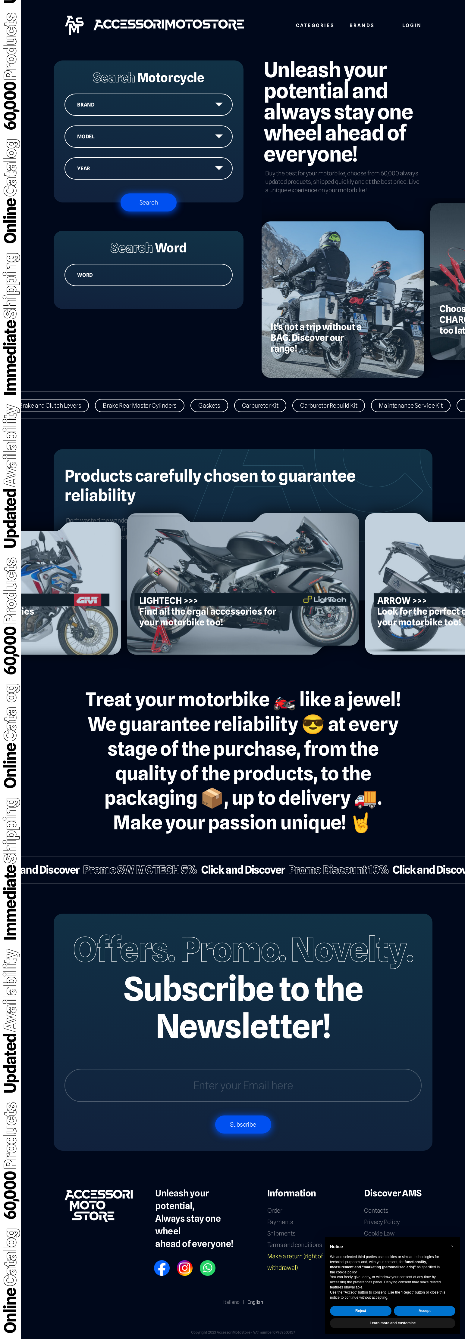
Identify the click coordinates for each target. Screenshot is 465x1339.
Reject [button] (360, 1311)
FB (156, 1262)
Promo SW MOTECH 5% (136, 869)
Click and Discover (238, 869)
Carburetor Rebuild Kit (333, 405)
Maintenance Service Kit (415, 405)
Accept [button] (425, 1311)
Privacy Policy (382, 1222)
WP (202, 1262)
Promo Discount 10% (334, 869)
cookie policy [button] (346, 1272)
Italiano (231, 1302)
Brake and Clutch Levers (54, 405)
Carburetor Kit (264, 405)
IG (179, 1262)
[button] (452, 1246)
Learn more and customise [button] (393, 1323)
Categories (315, 24)
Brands (362, 24)
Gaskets (214, 405)
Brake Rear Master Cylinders (144, 405)
